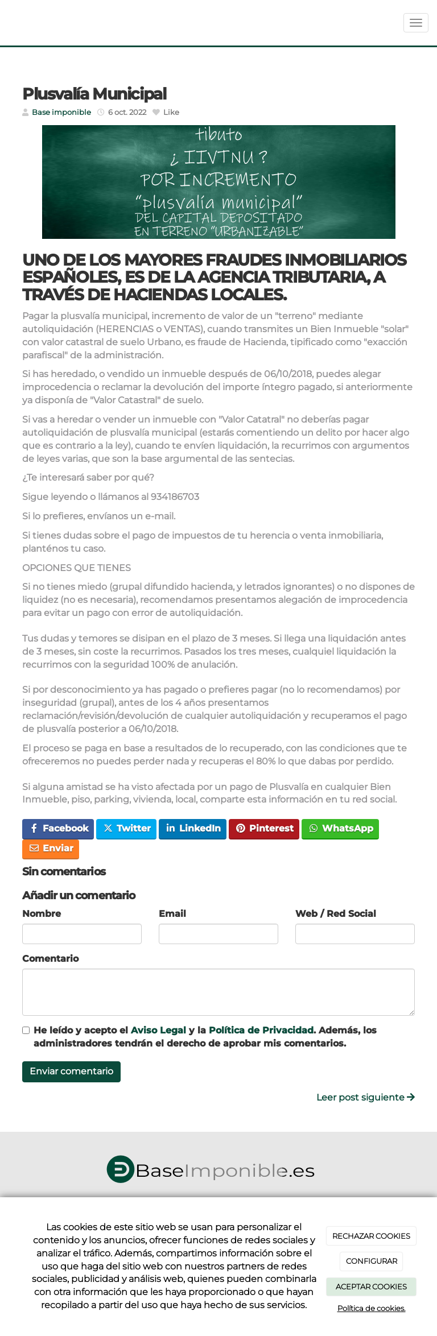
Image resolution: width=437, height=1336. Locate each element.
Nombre (41, 913)
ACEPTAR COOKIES (371, 1286)
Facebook (58, 828)
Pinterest (264, 828)
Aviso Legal (158, 1030)
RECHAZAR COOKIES (371, 1235)
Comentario (50, 958)
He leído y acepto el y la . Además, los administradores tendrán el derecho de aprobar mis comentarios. (205, 1037)
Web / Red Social (335, 913)
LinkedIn (193, 828)
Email (172, 913)
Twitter (126, 828)
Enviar (50, 848)
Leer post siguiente (365, 1097)
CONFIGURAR (371, 1260)
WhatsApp (340, 828)
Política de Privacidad (261, 1030)
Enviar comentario (71, 1071)
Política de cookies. (371, 1308)
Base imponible (61, 112)
